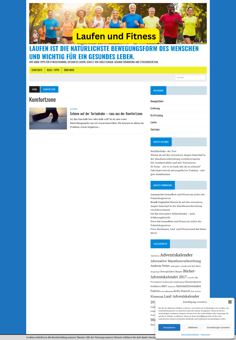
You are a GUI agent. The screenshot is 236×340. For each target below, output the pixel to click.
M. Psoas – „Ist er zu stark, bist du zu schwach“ (176, 166)
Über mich (69, 70)
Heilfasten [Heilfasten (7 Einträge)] (156, 286)
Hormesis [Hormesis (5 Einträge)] (172, 286)
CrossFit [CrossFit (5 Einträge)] (190, 277)
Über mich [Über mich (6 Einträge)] (155, 324)
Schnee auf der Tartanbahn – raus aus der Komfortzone (106, 113)
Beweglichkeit (157, 101)
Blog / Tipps (53, 70)
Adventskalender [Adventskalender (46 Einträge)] (176, 255)
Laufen (73, 109)
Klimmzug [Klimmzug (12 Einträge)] (157, 296)
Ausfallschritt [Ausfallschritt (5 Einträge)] (185, 266)
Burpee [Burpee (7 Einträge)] (179, 271)
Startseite (36, 70)
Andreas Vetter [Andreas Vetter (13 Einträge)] (160, 266)
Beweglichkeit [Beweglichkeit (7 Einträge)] (167, 271)
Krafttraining (157, 115)
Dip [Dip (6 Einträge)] (196, 277)
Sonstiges (155, 129)
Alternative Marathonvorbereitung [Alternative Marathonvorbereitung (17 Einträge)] (176, 261)
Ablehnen (192, 327)
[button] (229, 301)
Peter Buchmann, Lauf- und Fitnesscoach (173, 229)
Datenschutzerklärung (190, 334)
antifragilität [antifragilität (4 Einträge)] (175, 266)
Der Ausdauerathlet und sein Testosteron (173, 162)
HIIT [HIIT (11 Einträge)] (164, 286)
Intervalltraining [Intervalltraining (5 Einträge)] (166, 291)
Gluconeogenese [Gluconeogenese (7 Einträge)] (193, 281)
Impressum (205, 334)
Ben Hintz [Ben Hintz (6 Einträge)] (196, 266)
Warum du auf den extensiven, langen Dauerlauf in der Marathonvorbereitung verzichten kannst (177, 205)
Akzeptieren (169, 327)
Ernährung (155, 108)
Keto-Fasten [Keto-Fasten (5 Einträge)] (196, 291)
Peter (154, 221)
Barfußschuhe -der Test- (164, 151)
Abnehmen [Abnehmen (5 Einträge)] (155, 255)
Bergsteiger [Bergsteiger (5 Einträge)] (155, 271)
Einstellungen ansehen (218, 327)
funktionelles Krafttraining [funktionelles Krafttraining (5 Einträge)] (173, 282)
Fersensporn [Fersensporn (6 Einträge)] (156, 282)
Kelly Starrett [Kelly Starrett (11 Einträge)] (182, 291)
